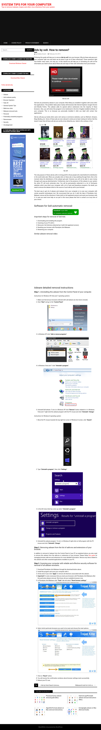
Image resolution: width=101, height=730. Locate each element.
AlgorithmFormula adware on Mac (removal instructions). (55, 709)
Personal (6, 114)
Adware (5, 94)
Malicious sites (8, 108)
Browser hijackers (8, 100)
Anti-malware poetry (9, 97)
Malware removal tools (10, 111)
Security (5, 122)
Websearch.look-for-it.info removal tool (86, 685)
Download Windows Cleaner (17, 63)
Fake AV (5, 103)
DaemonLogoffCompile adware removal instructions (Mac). (87, 697)
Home (5, 43)
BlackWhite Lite (43, 727)
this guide (92, 555)
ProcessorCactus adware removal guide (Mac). (53, 697)
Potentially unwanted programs (13, 116)
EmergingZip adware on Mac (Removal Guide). (87, 709)
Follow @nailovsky (7, 85)
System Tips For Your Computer (26, 4)
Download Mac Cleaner (18, 78)
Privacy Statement (32, 43)
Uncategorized (7, 125)
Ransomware (7, 119)
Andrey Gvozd (41, 54)
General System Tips (9, 105)
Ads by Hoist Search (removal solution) (52, 685)
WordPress (59, 727)
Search (45, 43)
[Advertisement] (50, 25)
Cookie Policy (16, 43)
